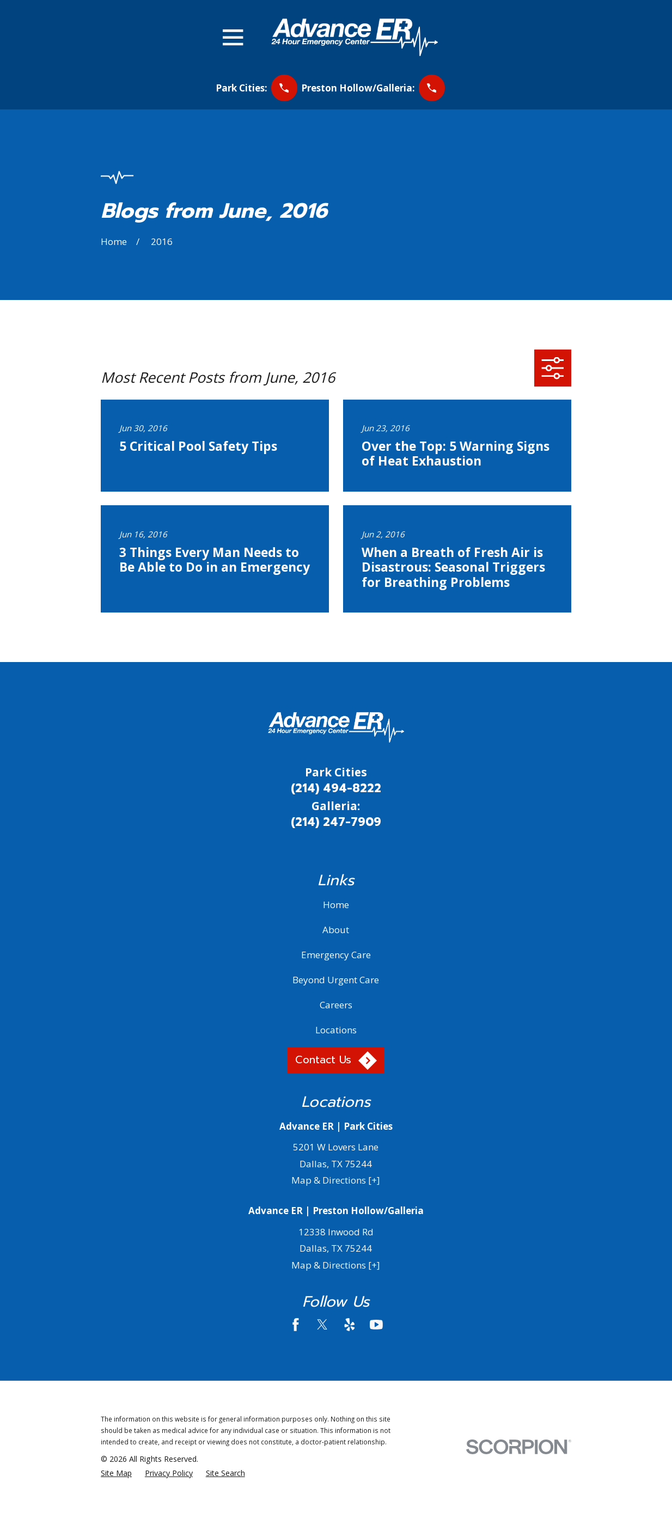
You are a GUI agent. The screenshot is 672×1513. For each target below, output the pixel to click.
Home (336, 904)
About (335, 929)
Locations (336, 1030)
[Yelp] (349, 1324)
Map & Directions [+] (335, 1180)
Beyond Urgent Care (335, 979)
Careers (336, 1005)
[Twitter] (322, 1324)
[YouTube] (376, 1324)
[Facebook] (295, 1324)
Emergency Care (336, 954)
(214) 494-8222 (336, 788)
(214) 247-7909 (336, 822)
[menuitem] (116, 1473)
